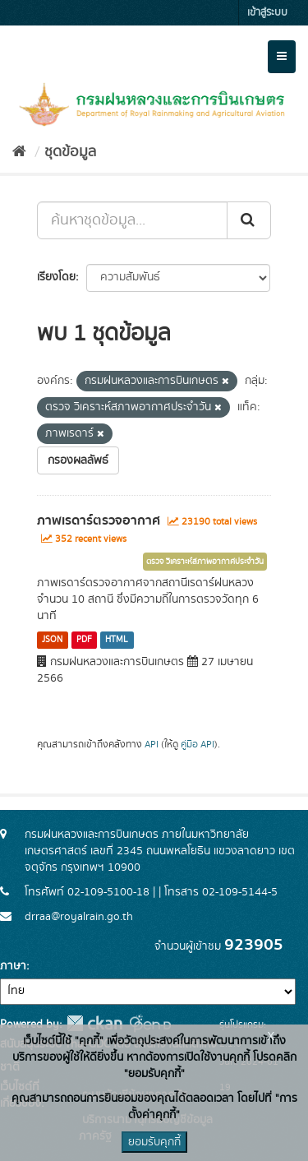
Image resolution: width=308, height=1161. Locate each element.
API (152, 745)
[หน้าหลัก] (19, 152)
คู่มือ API (197, 745)
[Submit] (249, 220)
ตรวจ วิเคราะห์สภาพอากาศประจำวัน (205, 561)
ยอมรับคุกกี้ (154, 1142)
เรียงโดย (56, 277)
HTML (116, 639)
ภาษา (13, 966)
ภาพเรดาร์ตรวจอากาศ (98, 520)
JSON (52, 639)
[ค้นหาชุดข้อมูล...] (132, 220)
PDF (84, 639)
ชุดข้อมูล (70, 152)
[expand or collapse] (282, 56)
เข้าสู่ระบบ (267, 13)
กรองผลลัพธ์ (78, 460)
